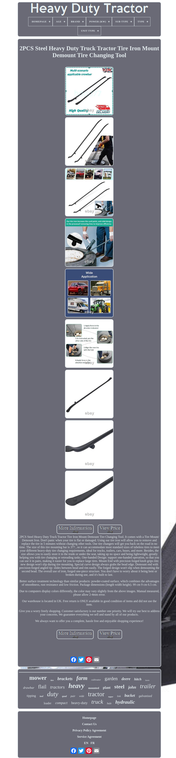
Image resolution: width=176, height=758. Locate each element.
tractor (96, 694)
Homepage (89, 717)
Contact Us (89, 724)
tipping (31, 696)
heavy (76, 686)
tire (52, 680)
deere (125, 679)
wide (81, 696)
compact (61, 703)
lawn (147, 680)
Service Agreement (89, 736)
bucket (130, 695)
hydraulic (125, 702)
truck (97, 702)
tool (41, 696)
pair (73, 696)
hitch (137, 679)
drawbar (28, 688)
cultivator (96, 679)
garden (111, 678)
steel (119, 687)
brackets (64, 678)
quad (64, 696)
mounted (93, 688)
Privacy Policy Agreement (89, 730)
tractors (57, 687)
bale (109, 703)
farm (82, 678)
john (132, 687)
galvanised (145, 696)
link (119, 696)
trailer (148, 686)
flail (42, 687)
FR (93, 743)
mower (38, 677)
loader (47, 703)
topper (110, 697)
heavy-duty (79, 703)
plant (107, 688)
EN (86, 743)
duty (52, 694)
